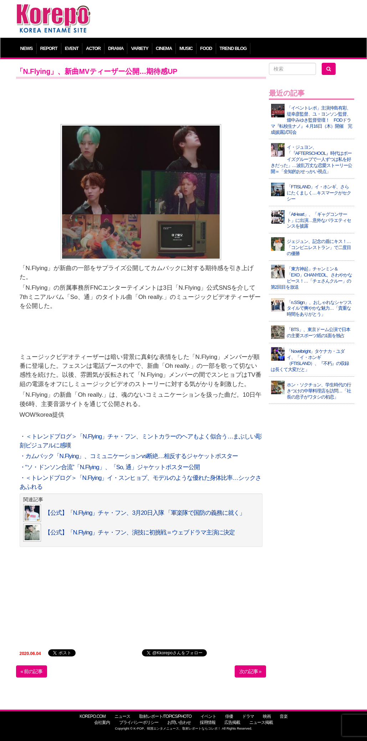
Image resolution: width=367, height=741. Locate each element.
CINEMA (164, 48)
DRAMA (115, 48)
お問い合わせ (179, 722)
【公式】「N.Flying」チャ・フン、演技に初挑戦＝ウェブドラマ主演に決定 (140, 532)
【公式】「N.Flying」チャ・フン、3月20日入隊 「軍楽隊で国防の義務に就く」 (145, 512)
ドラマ (248, 716)
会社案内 (102, 722)
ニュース (122, 716)
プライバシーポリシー (138, 722)
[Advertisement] (226, 20)
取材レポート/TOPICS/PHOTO (165, 716)
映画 (267, 716)
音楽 (283, 716)
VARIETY (139, 48)
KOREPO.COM (93, 716)
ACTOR (93, 48)
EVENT (71, 48)
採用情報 (207, 722)
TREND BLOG (233, 48)
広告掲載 (232, 722)
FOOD (206, 48)
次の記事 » (250, 671)
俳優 (229, 716)
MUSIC (186, 48)
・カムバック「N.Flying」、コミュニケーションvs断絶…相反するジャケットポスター (129, 456)
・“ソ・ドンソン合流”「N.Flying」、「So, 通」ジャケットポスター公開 (110, 467)
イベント (208, 716)
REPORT (48, 48)
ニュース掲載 (261, 722)
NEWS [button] (26, 48)
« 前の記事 (32, 671)
